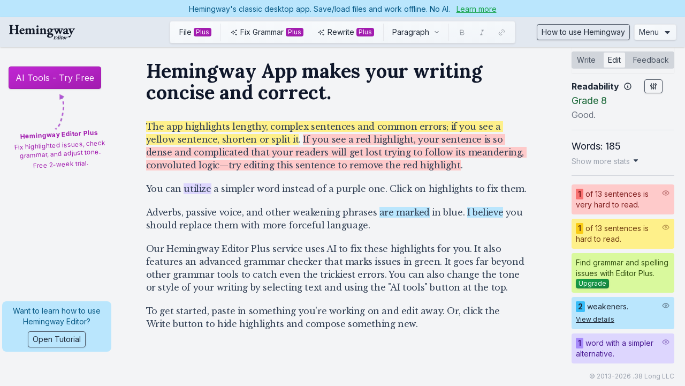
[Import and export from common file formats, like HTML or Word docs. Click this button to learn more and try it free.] (195, 32)
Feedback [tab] (651, 59)
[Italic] (482, 32)
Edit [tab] (614, 59)
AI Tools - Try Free (55, 77)
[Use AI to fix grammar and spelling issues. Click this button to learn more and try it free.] (266, 32)
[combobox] (416, 32)
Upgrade (592, 283)
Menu (655, 31)
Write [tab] (586, 59)
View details (595, 319)
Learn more (476, 8)
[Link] (502, 32)
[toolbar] (342, 32)
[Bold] (462, 32)
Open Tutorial (57, 339)
